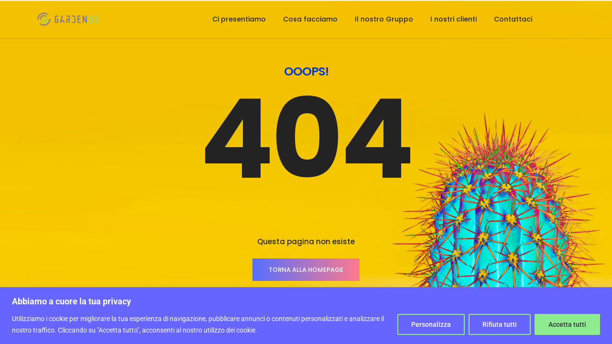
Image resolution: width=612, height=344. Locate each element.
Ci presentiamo (239, 19)
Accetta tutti (567, 324)
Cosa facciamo (310, 19)
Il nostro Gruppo (384, 19)
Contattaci (513, 19)
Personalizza (431, 324)
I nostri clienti (453, 19)
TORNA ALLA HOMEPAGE (306, 269)
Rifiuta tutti (499, 324)
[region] (306, 315)
